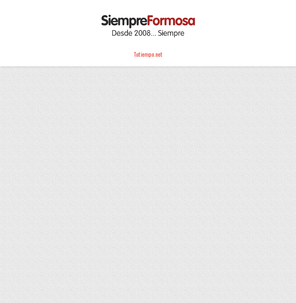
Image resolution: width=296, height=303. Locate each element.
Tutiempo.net (148, 54)
